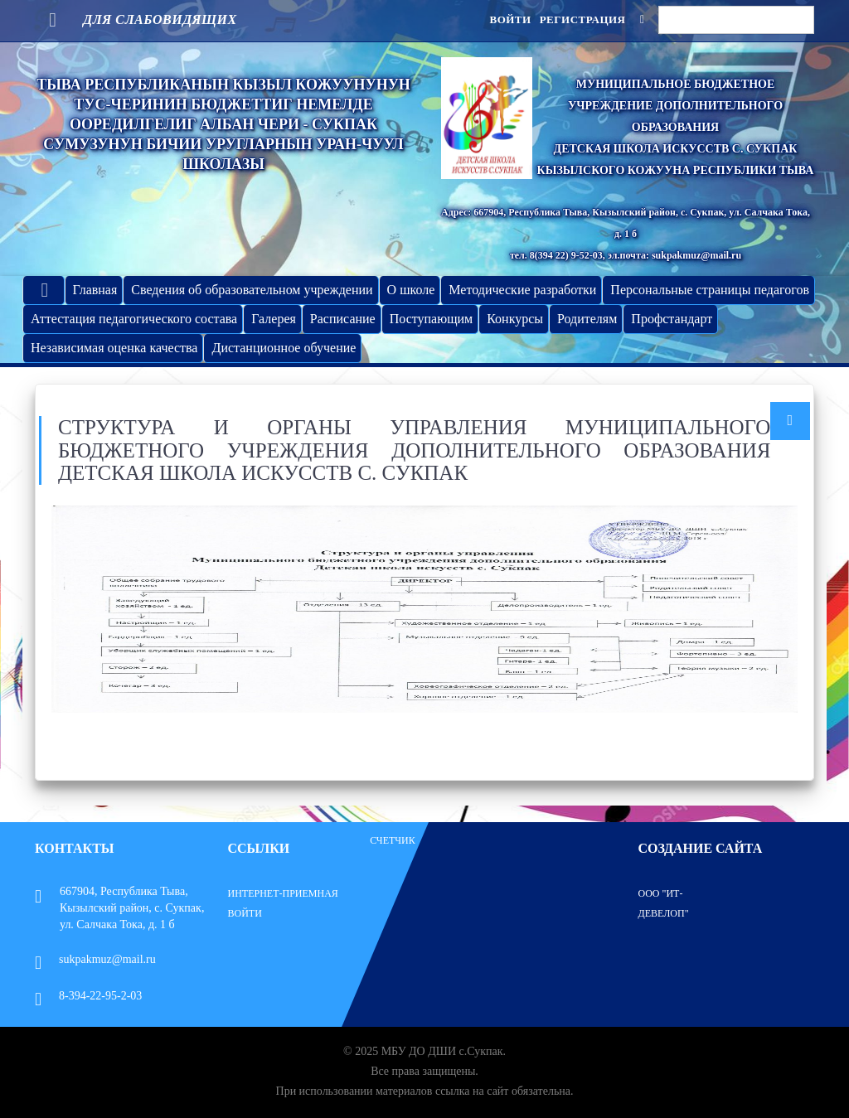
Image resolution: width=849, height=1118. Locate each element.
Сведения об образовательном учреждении (251, 290)
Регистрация (583, 19)
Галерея (273, 319)
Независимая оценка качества (114, 348)
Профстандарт (671, 319)
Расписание (343, 319)
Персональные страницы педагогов (709, 290)
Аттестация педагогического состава (134, 319)
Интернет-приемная (283, 893)
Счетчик (392, 840)
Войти (510, 19)
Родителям (587, 319)
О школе (411, 290)
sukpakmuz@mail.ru (95, 959)
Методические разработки (522, 290)
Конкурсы (515, 319)
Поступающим (431, 319)
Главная (95, 290)
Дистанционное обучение (283, 348)
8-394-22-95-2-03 (88, 996)
